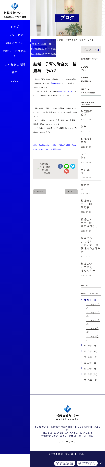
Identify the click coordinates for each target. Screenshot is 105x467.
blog (40, 48)
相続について (14, 42)
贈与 (83, 126)
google (66, 171)
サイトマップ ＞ (67, 442)
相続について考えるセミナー (88, 267)
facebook (60, 166)
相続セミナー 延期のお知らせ (89, 223)
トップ (14, 26)
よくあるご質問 (15, 64)
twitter (72, 166)
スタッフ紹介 (14, 34)
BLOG (15, 80)
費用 (15, 72)
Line (66, 166)
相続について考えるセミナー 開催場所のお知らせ (90, 245)
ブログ (53, 40)
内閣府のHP (55, 83)
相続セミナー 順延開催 (86, 204)
